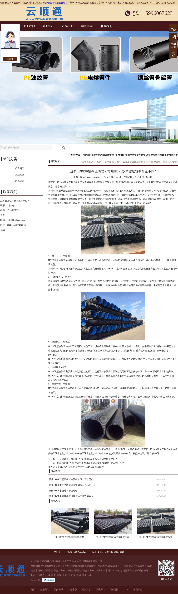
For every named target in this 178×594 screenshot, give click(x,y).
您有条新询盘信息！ (165, 2)
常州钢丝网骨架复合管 (54, 2)
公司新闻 (109, 162)
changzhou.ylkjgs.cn (16, 225)
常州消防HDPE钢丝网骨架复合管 (129, 155)
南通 (59, 575)
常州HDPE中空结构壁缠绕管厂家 (112, 537)
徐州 (90, 575)
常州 (84, 575)
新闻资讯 (58, 589)
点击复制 (66, 561)
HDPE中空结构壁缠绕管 (72, 467)
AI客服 (10, 59)
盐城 (47, 575)
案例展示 (87, 26)
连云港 (71, 575)
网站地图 (114, 589)
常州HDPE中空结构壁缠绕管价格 (155, 537)
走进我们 (44, 589)
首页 (99, 162)
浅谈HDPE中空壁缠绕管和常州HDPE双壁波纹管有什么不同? (147, 162)
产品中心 (68, 26)
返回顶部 (137, 589)
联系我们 (106, 26)
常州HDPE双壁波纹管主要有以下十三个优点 (71, 479)
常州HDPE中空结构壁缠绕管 (97, 155)
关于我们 (29, 26)
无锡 (78, 575)
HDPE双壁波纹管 (95, 467)
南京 (53, 575)
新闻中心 (48, 26)
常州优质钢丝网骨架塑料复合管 (162, 155)
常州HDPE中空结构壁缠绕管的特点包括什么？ (72, 485)
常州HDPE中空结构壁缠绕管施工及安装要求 (71, 496)
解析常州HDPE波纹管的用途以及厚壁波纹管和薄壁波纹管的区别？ (90, 463)
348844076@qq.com (16, 220)
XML (125, 589)
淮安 (65, 575)
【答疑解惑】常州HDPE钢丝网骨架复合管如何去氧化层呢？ (87, 459)
